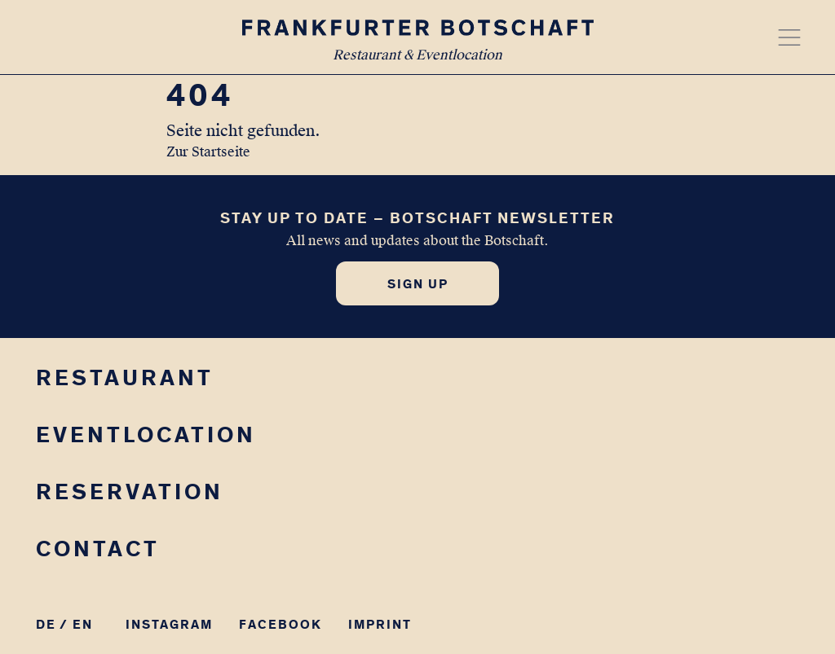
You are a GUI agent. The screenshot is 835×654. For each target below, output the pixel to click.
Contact (98, 548)
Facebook (280, 624)
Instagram (169, 624)
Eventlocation (146, 434)
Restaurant (125, 377)
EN (83, 624)
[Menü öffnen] (789, 37)
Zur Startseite (208, 151)
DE (46, 624)
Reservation (129, 491)
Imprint (380, 624)
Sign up (417, 284)
